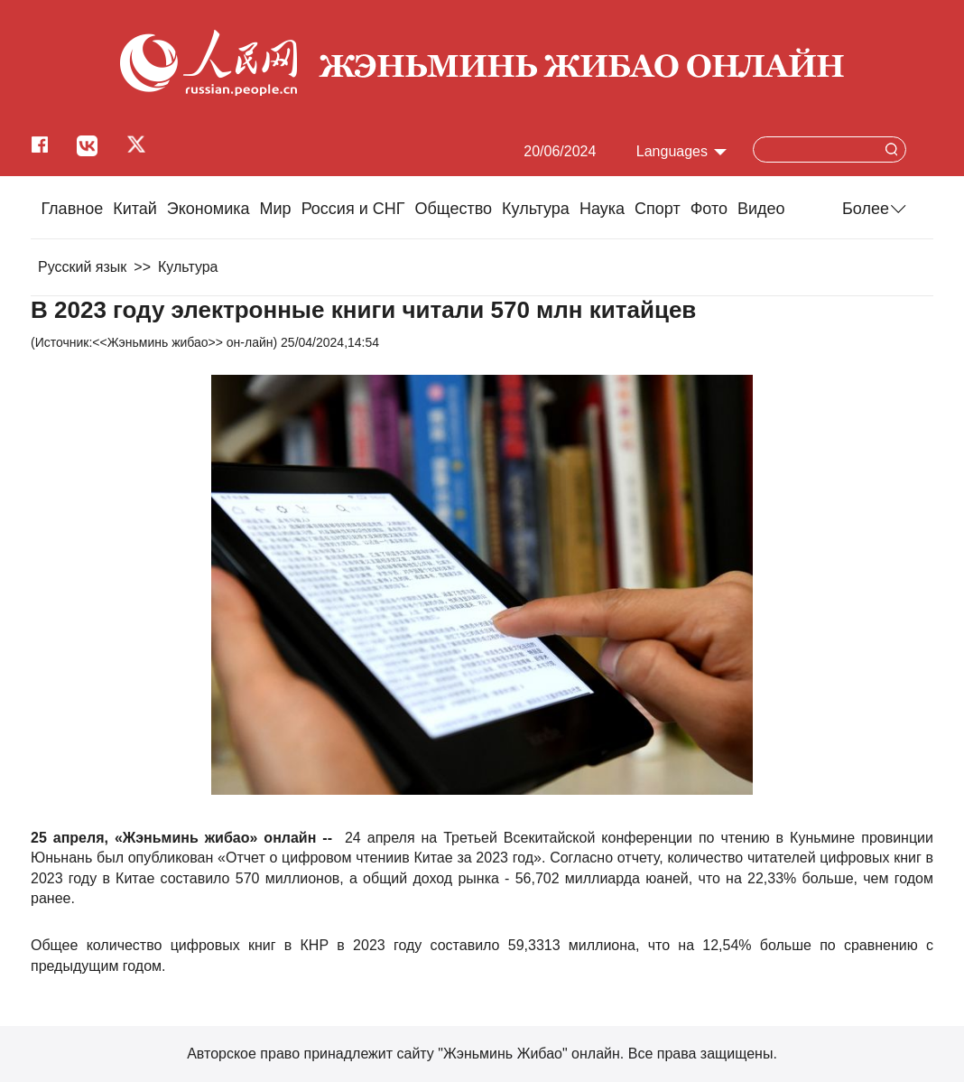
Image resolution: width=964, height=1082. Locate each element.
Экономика (208, 209)
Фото (709, 209)
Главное (72, 209)
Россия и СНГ (353, 209)
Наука (602, 209)
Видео (761, 209)
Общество (453, 209)
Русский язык (82, 267)
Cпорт (658, 209)
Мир (276, 209)
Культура (536, 209)
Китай (135, 209)
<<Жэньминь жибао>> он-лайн (182, 342)
